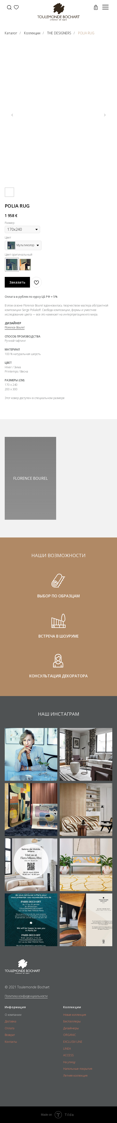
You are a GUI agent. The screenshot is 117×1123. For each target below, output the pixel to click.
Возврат (10, 1035)
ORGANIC (69, 1035)
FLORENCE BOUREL (30, 478)
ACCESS (68, 1055)
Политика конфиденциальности (26, 996)
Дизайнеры (71, 1028)
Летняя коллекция (75, 1076)
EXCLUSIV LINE (72, 1042)
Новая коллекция (74, 1015)
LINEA (67, 1049)
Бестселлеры (72, 1021)
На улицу (69, 1062)
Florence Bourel (15, 327)
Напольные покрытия (77, 1069)
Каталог (11, 33)
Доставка (10, 1021)
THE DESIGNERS (59, 33)
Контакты (11, 1042)
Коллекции (32, 33)
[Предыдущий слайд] (12, 115)
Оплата (9, 1028)
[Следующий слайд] (105, 115)
